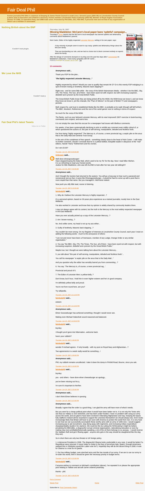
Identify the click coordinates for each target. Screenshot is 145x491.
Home (97, 483)
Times (60, 34)
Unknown (60, 155)
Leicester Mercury (87, 40)
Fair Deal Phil (21, 9)
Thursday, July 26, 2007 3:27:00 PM (67, 400)
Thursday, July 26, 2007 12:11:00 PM (67, 295)
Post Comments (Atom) (68, 487)
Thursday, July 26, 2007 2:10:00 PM (67, 366)
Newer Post (54, 483)
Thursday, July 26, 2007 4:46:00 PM (67, 475)
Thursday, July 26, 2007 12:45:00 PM (67, 321)
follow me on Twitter (39, 126)
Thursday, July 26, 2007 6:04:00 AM (67, 152)
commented (112, 57)
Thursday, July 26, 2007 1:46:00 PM (67, 340)
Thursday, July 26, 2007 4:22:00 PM (67, 458)
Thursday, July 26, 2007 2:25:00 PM (67, 389)
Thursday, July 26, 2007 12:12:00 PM (67, 306)
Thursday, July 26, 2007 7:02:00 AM (67, 169)
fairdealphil (60, 191)
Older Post (139, 483)
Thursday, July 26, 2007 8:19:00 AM (67, 188)
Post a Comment (55, 479)
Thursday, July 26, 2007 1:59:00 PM (67, 355)
